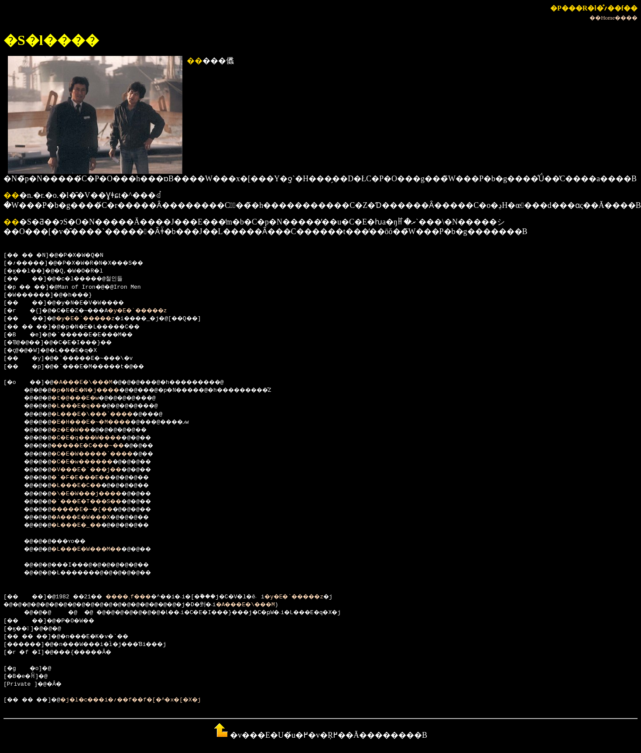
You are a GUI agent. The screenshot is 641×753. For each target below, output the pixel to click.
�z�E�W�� (77, 430)
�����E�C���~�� (97, 446)
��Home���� (614, 17)
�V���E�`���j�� (95, 470)
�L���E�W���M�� (95, 549)
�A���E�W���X (89, 518)
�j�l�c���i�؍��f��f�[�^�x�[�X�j (148, 700)
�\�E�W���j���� (95, 494)
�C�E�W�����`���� (102, 454)
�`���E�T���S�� (95, 502)
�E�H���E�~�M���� (101, 422)
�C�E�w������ (90, 462)
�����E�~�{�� (90, 510)
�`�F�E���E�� (89, 478)
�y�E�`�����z (153, 311)
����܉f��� (142, 597)
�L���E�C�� (84, 486)
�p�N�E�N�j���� (94, 390)
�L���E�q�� (84, 406)
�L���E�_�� (84, 525)
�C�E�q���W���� (95, 438)
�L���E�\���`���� (102, 414)
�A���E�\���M (92, 383)
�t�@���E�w (82, 398)
